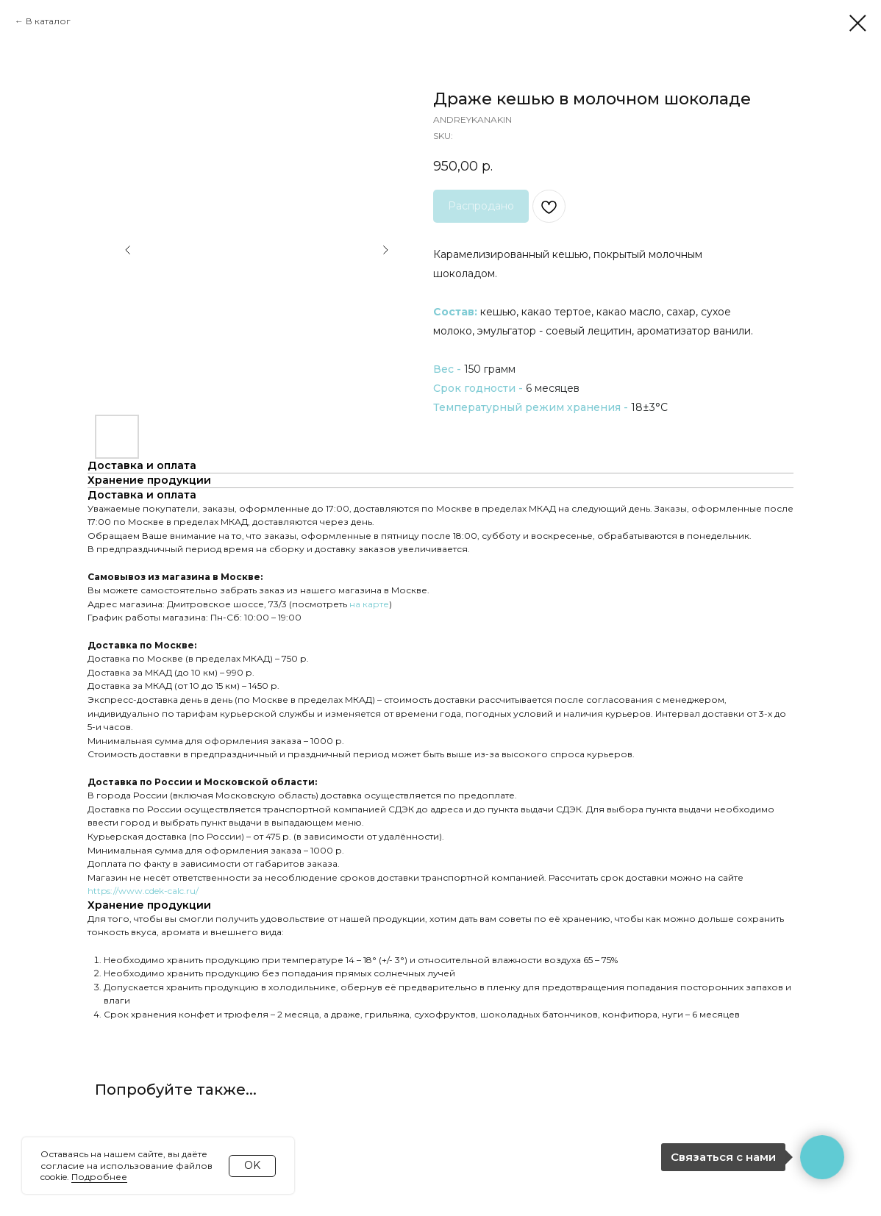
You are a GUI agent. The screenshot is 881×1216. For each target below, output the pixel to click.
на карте (369, 603)
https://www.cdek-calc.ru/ (143, 890)
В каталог (48, 20)
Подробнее (99, 1176)
